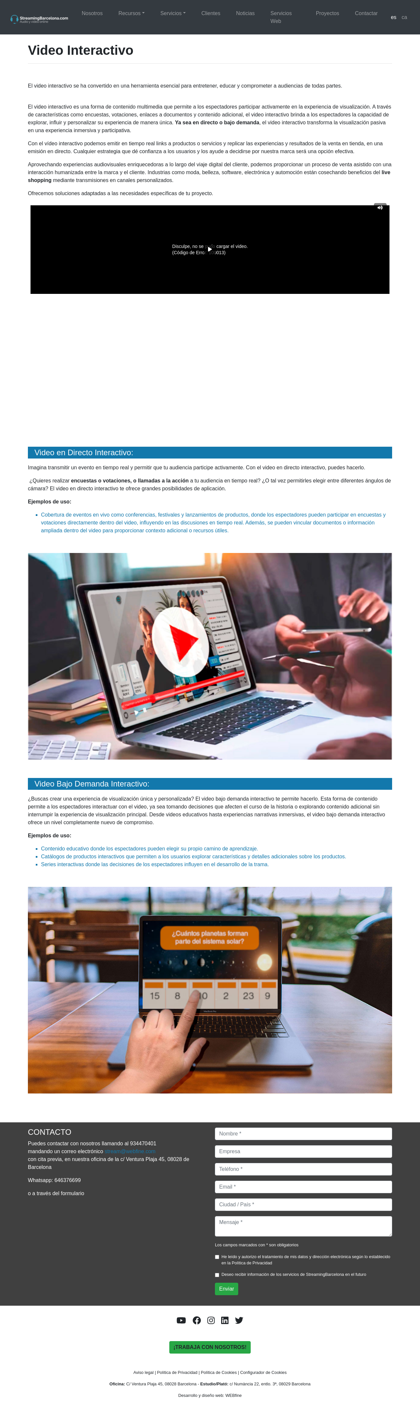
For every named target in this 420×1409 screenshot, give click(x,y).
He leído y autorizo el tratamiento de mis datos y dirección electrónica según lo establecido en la (305, 1259)
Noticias (245, 13)
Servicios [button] (171, 13)
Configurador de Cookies (263, 1372)
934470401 (143, 1143)
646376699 (67, 1180)
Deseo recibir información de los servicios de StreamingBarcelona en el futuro (293, 1274)
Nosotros (92, 13)
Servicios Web (281, 17)
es (393, 17)
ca (404, 17)
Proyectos (327, 13)
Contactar (366, 13)
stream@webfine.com (130, 1151)
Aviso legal (143, 1372)
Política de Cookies (219, 1372)
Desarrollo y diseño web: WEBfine (210, 1395)
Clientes (210, 13)
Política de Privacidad (252, 1262)
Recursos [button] (129, 13)
